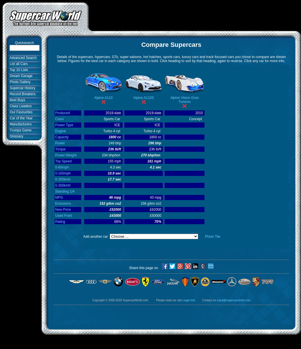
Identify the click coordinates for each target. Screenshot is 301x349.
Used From (63, 216)
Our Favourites (20, 112)
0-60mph (62, 167)
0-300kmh (62, 185)
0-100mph (63, 173)
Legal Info (188, 300)
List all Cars (18, 64)
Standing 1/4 (64, 191)
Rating (60, 222)
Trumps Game (20, 130)
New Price (63, 210)
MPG (59, 197)
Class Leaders (20, 106)
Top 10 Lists (18, 70)
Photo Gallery (19, 82)
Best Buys (16, 100)
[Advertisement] (20, 238)
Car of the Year (20, 118)
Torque (60, 149)
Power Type (64, 125)
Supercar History (21, 88)
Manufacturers (20, 124)
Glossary (15, 136)
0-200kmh (62, 179)
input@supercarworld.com (233, 300)
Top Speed (63, 161)
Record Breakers (22, 94)
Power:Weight (65, 155)
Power (60, 143)
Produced (62, 113)
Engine (60, 131)
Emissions (63, 204)
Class (59, 119)
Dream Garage (20, 76)
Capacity (62, 137)
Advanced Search (22, 58)
